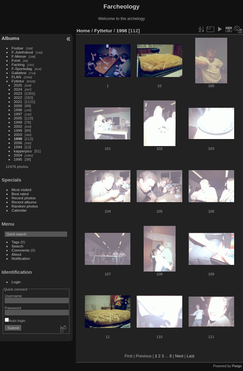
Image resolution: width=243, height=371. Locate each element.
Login (16, 282)
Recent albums (24, 202)
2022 (18, 97)
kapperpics (23, 151)
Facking (18, 64)
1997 (18, 114)
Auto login (15, 320)
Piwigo (237, 366)
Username (13, 296)
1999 (18, 122)
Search (17, 246)
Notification (21, 258)
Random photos (25, 206)
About (17, 254)
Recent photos (24, 198)
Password (13, 308)
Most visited (21, 190)
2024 (18, 89)
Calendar (19, 210)
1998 (18, 139)
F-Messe (19, 56)
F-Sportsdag (22, 69)
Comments (21, 250)
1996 (18, 110)
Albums (10, 38)
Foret (16, 60)
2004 (18, 155)
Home (83, 30)
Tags (16, 242)
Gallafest (19, 73)
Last (190, 356)
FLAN (16, 77)
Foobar (17, 48)
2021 (18, 101)
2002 (18, 126)
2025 (18, 85)
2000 (18, 106)
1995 (18, 159)
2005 (18, 118)
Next (179, 356)
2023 (18, 93)
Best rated (20, 194)
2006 (18, 143)
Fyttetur (18, 81)
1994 (18, 147)
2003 (18, 134)
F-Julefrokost (22, 52)
